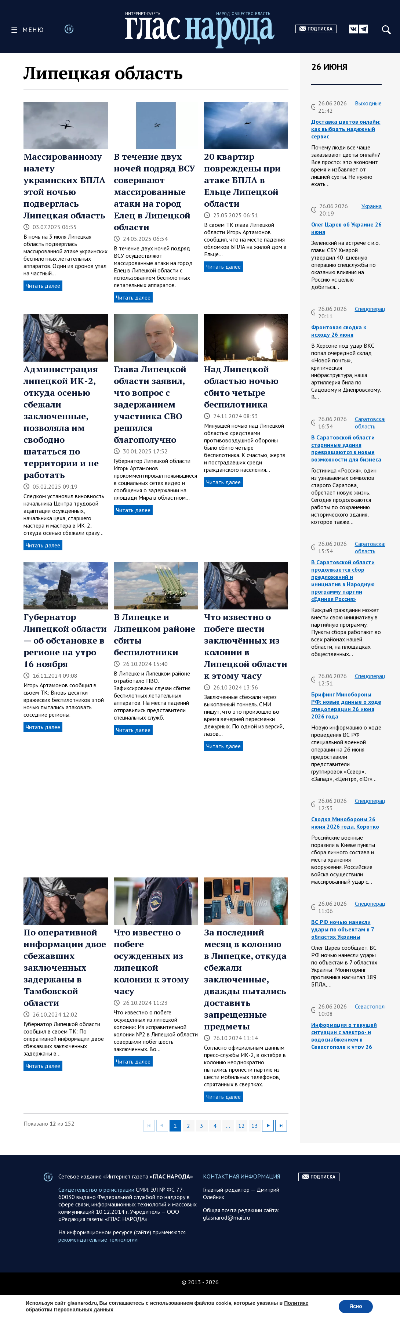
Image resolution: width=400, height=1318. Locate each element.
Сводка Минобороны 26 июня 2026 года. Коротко (345, 822)
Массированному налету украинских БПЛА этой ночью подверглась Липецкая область (64, 186)
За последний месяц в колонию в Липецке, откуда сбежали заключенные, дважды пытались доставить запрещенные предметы (245, 979)
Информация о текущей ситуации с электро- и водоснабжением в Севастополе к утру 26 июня (344, 1039)
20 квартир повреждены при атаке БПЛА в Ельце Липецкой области (242, 180)
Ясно (355, 1306)
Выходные (368, 103)
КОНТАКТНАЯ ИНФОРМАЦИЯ (241, 1191)
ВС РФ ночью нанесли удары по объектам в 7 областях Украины (342, 929)
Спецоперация (372, 308)
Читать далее (43, 285)
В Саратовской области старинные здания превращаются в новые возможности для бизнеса (346, 448)
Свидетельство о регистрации (96, 1204)
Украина (371, 206)
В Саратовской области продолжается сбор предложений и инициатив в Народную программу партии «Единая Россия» (343, 580)
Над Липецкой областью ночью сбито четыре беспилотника (241, 386)
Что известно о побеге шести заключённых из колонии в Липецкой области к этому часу (245, 646)
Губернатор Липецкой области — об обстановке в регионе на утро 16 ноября (65, 640)
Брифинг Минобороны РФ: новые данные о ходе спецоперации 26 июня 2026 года (346, 705)
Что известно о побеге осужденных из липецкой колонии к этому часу (151, 961)
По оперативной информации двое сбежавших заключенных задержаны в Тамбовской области (64, 967)
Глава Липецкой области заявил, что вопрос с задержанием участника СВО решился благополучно (150, 404)
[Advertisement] (155, 814)
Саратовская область (371, 422)
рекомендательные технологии (98, 1254)
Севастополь (371, 1006)
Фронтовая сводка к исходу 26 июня (338, 330)
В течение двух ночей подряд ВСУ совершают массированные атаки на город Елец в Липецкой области (154, 192)
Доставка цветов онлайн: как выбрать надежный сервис (346, 129)
